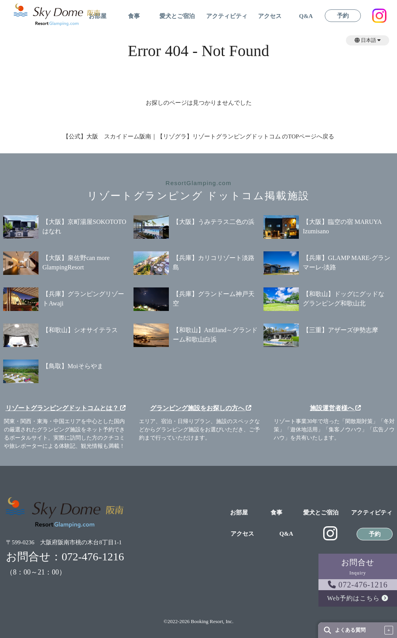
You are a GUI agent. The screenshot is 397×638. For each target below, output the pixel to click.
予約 (343, 16)
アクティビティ (226, 16)
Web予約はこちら (357, 598)
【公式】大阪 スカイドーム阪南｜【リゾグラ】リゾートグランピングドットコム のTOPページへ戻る (199, 136)
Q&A (306, 16)
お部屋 (239, 513)
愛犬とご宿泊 (177, 16)
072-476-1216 (358, 584)
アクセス (270, 16)
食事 (134, 16)
